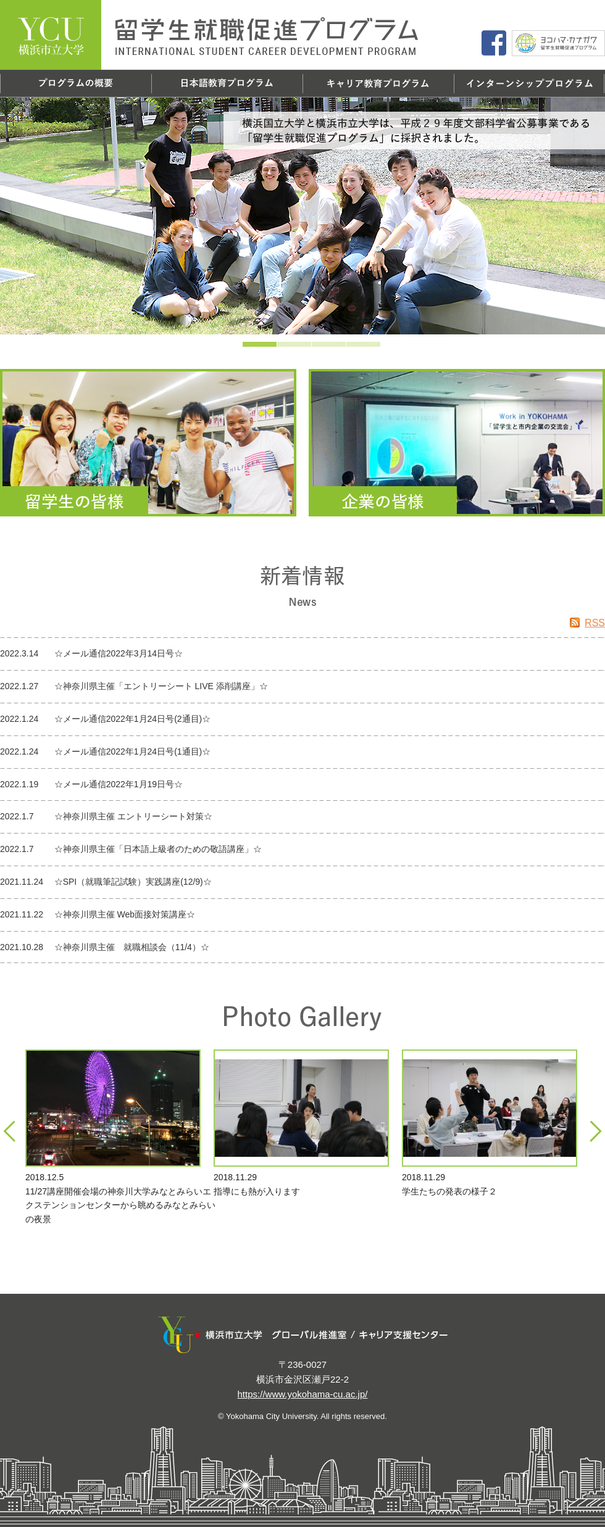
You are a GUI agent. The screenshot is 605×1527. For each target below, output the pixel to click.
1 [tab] (242, 348)
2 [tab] (277, 348)
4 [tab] (346, 348)
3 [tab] (312, 348)
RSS (587, 623)
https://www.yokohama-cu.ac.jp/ (303, 1394)
